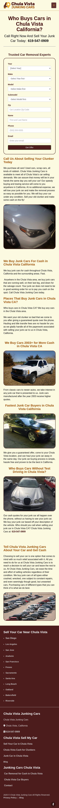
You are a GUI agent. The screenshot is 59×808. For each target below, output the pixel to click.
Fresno (9, 667)
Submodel (12, 95)
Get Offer (29, 147)
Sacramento (11, 673)
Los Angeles (11, 644)
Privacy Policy (10, 798)
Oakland (9, 689)
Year (10, 64)
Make (10, 74)
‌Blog (5, 762)
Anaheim (10, 656)
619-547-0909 (13, 731)
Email (10, 136)
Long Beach (11, 684)
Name (10, 115)
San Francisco (12, 662)
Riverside (10, 701)
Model (10, 84)
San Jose (10, 650)
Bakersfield (11, 695)
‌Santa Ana (10, 678)
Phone (11, 126)
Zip (9, 105)
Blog (21, 798)
